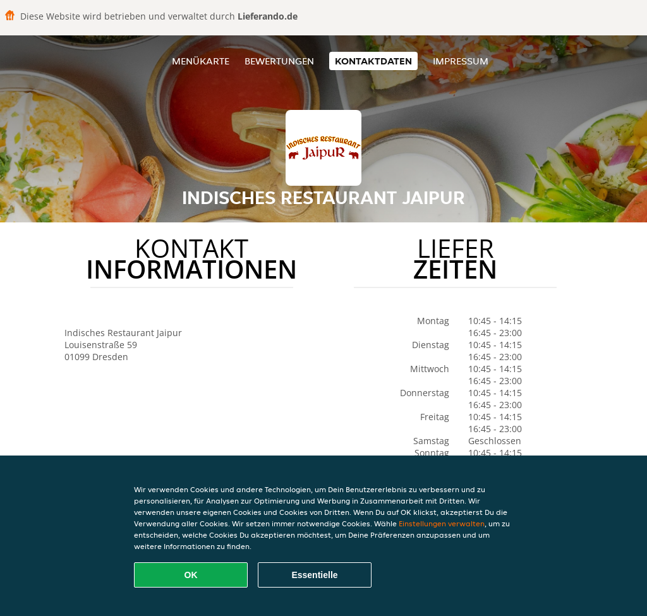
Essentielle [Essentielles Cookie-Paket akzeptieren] (314, 575)
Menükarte (200, 61)
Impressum (460, 61)
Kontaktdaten (373, 61)
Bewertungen (279, 61)
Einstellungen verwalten (442, 523)
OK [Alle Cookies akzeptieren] (191, 575)
